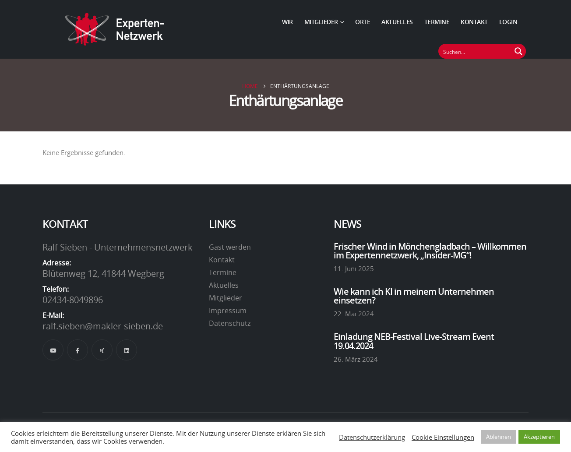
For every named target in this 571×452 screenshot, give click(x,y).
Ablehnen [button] (498, 437)
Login (508, 22)
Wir (287, 22)
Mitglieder (321, 22)
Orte (362, 22)
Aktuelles (397, 22)
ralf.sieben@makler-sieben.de (102, 326)
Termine (437, 22)
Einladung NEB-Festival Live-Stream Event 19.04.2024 (414, 340)
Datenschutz (229, 323)
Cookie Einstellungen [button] (443, 437)
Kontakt (474, 22)
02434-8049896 (72, 299)
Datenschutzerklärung (372, 437)
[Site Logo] (114, 29)
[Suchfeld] (475, 51)
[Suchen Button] (518, 51)
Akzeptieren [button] (539, 437)
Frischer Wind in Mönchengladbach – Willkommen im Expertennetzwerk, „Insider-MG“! (430, 250)
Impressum (228, 310)
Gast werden (230, 247)
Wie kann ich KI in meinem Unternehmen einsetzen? (414, 295)
